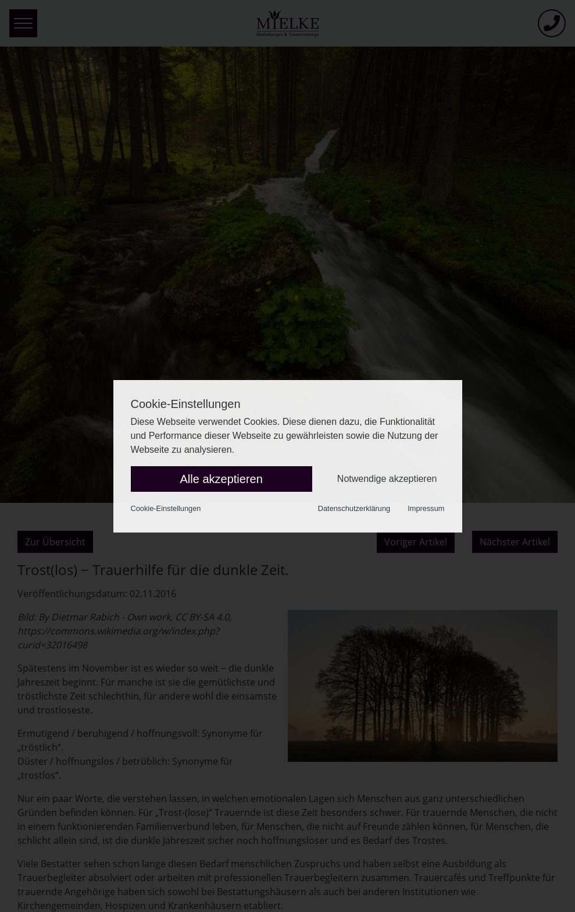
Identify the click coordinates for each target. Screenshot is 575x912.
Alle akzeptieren (221, 479)
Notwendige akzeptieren (387, 479)
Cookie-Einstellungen (166, 508)
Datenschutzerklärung (354, 508)
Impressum (426, 508)
